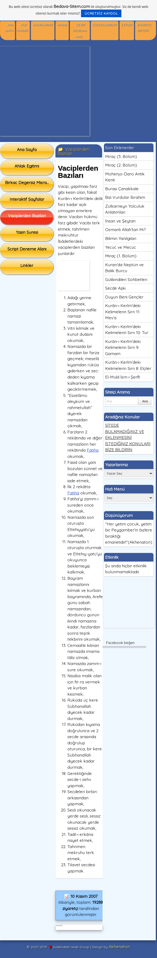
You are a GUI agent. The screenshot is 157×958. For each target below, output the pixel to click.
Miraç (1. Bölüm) (120, 255)
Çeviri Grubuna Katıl (80, 30)
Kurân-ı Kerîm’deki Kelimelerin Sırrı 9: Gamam (123, 347)
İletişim (126, 25)
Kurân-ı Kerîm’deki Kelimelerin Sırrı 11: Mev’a (123, 311)
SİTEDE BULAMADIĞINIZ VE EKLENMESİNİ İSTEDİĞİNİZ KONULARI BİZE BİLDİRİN (128, 437)
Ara (145, 401)
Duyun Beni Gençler (124, 296)
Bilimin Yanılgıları (120, 238)
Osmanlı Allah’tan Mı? (125, 229)
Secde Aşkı (115, 288)
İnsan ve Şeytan (120, 220)
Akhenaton (119, 946)
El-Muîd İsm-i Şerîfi (122, 376)
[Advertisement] (45, 91)
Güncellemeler (104, 25)
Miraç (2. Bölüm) (121, 165)
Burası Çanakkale (122, 188)
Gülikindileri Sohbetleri (126, 279)
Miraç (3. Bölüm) (121, 156)
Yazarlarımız (42, 25)
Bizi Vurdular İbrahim (125, 197)
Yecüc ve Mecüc (120, 247)
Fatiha (92, 450)
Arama (62, 25)
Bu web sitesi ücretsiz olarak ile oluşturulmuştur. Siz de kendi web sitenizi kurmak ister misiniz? (78, 10)
